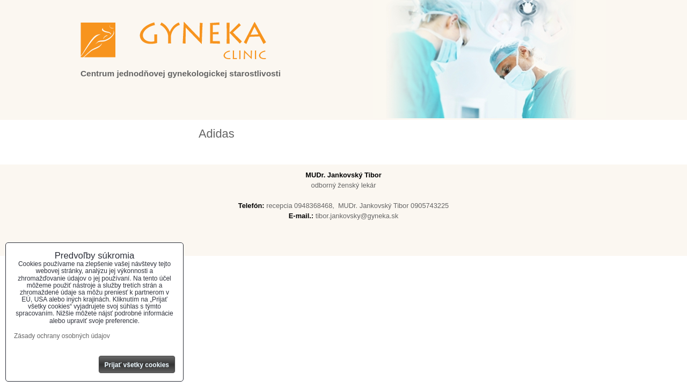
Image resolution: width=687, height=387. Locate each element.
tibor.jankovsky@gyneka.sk (357, 216)
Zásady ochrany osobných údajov (62, 336)
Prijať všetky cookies (137, 365)
